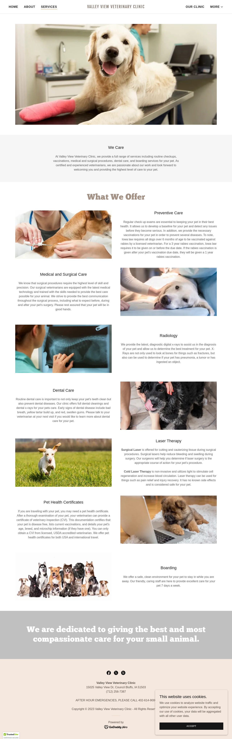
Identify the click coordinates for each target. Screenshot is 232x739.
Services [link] (49, 6)
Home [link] (13, 6)
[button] (216, 7)
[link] (116, 7)
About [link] (29, 6)
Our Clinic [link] (195, 6)
